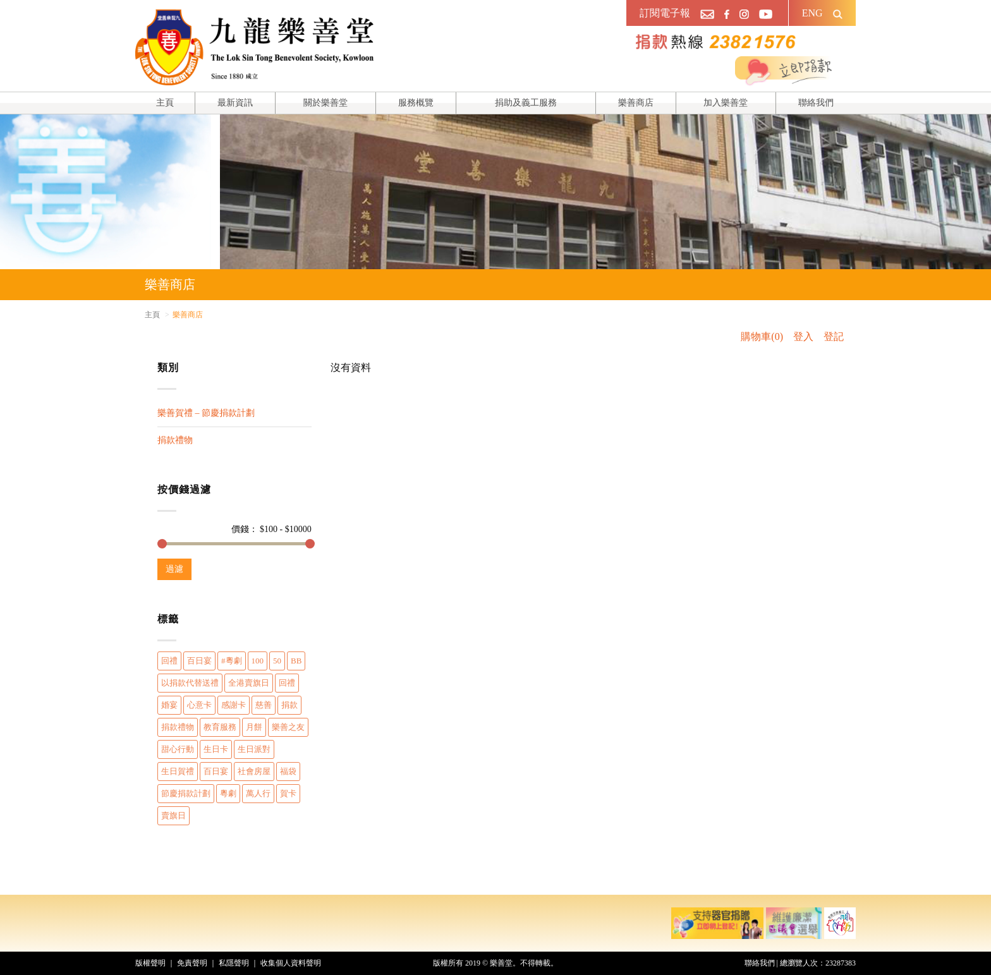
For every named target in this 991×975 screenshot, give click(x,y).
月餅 (254, 727)
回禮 (169, 660)
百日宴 (199, 660)
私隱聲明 (234, 963)
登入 (803, 336)
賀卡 (288, 793)
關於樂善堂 (325, 102)
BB (296, 660)
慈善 (263, 705)
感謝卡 (233, 705)
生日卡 (216, 749)
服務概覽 (416, 102)
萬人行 (258, 793)
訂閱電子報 (665, 13)
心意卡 (199, 705)
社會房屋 (254, 771)
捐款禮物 (175, 440)
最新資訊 (235, 102)
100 (258, 660)
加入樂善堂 (725, 102)
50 (277, 660)
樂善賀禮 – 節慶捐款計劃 (206, 413)
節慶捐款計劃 (185, 793)
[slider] (162, 543)
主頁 (165, 102)
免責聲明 (192, 963)
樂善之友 (288, 727)
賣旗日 (173, 815)
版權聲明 (150, 963)
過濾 (174, 569)
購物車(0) (762, 336)
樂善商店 (636, 102)
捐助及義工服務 (526, 102)
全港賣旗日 (248, 682)
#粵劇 (231, 660)
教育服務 (220, 727)
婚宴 (169, 705)
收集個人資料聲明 (290, 963)
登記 (834, 336)
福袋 (288, 771)
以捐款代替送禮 (190, 682)
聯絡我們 (816, 102)
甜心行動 (177, 749)
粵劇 (228, 793)
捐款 (289, 705)
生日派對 (254, 749)
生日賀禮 (177, 771)
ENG (812, 13)
